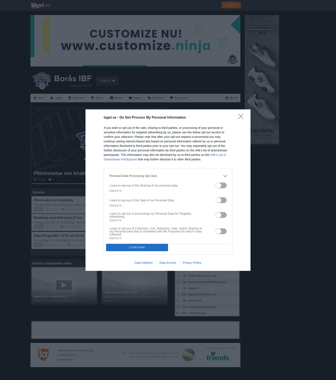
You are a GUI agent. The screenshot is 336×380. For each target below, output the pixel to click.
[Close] (242, 118)
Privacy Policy (192, 262)
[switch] (221, 185)
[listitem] (168, 176)
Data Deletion (144, 262)
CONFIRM (137, 247)
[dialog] (168, 190)
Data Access (167, 262)
